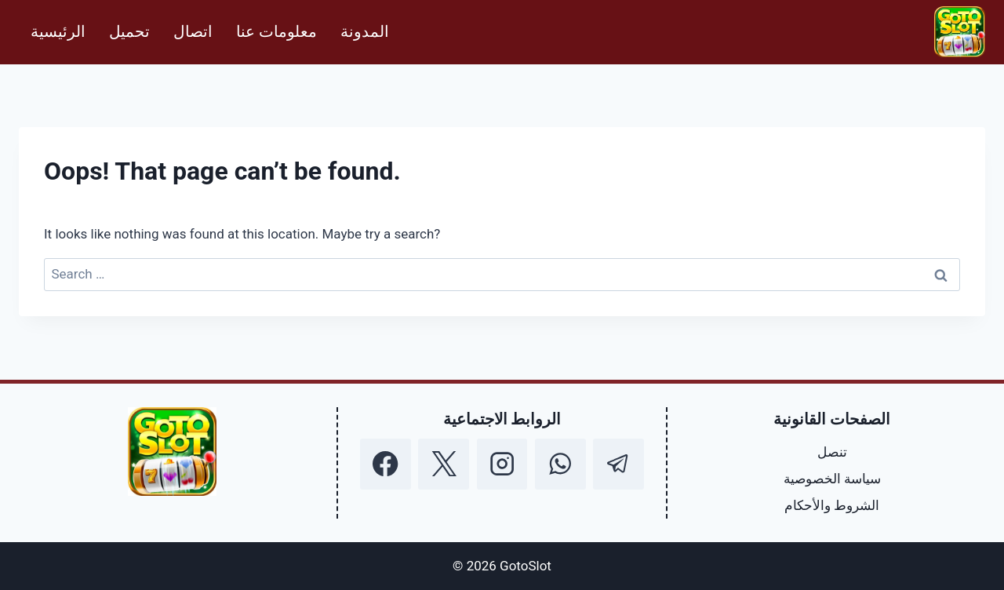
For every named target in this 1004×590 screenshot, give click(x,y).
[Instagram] (502, 464)
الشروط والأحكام (831, 505)
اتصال (193, 31)
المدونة (364, 31)
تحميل (129, 31)
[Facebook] (385, 464)
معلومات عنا (276, 31)
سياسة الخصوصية (832, 478)
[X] (443, 464)
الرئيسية (58, 31)
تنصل (832, 452)
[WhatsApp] (560, 464)
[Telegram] (618, 464)
